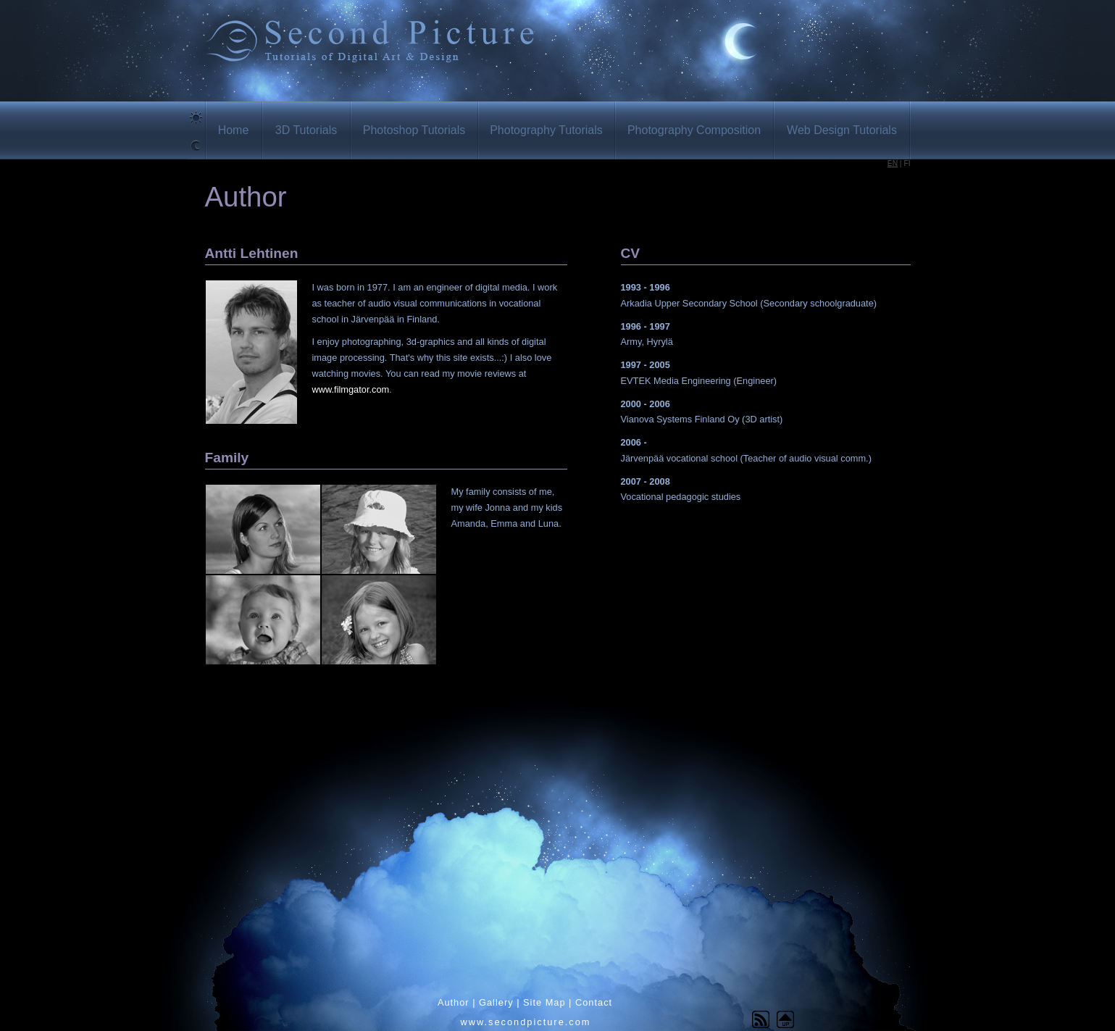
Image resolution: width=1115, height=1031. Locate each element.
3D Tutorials (306, 130)
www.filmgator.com (351, 389)
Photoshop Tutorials (414, 130)
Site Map (544, 1002)
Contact (593, 1002)
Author (453, 1002)
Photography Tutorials (546, 130)
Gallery (496, 1002)
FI (906, 163)
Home (233, 130)
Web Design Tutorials (842, 130)
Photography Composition (694, 130)
